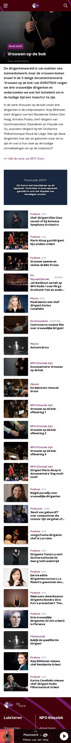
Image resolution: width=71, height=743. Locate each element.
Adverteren (47, 728)
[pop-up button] (46, 175)
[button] (64, 736)
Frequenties (12, 728)
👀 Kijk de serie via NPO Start (24, 158)
